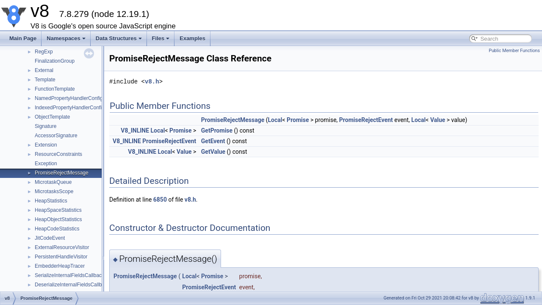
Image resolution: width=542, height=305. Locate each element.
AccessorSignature (56, 136)
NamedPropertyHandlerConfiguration (76, 98)
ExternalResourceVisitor (62, 247)
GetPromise (216, 130)
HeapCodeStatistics (57, 229)
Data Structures (119, 38)
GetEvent (213, 141)
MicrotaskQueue (53, 182)
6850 (160, 199)
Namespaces (66, 38)
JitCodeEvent (50, 238)
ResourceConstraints (58, 154)
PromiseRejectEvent (366, 119)
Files (161, 38)
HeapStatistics (51, 201)
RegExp (44, 52)
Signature (45, 126)
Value (437, 119)
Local (275, 119)
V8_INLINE (135, 130)
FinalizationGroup (55, 61)
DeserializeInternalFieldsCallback (72, 285)
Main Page (22, 38)
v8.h (152, 82)
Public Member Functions (514, 50)
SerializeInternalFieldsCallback (69, 275)
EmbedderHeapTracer (60, 266)
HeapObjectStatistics (58, 219)
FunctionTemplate (55, 89)
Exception (46, 163)
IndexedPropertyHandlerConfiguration (77, 108)
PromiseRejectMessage (61, 173)
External (44, 70)
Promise (298, 119)
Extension (46, 145)
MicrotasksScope (54, 191)
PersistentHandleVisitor (61, 257)
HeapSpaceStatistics (58, 210)
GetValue (213, 151)
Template (45, 80)
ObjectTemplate (52, 117)
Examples (192, 38)
